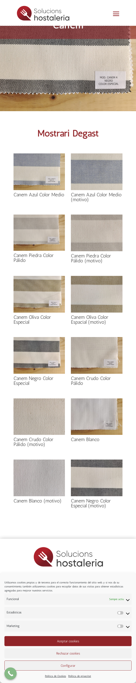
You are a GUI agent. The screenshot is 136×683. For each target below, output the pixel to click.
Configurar (68, 666)
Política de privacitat (79, 676)
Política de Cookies (55, 676)
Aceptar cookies (68, 641)
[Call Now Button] (10, 673)
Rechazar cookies (68, 653)
